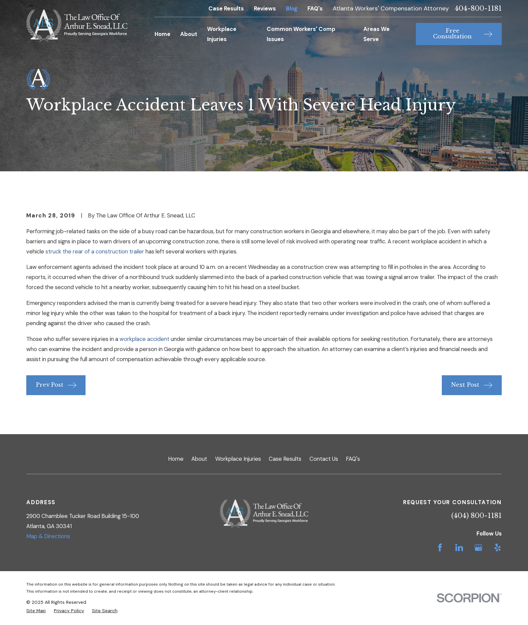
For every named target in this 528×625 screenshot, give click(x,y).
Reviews (265, 8)
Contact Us (323, 458)
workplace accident (144, 339)
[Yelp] (497, 547)
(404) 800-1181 (476, 516)
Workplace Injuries (238, 458)
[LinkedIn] (459, 547)
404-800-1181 (478, 8)
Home (176, 458)
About (199, 458)
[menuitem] (36, 610)
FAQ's (315, 8)
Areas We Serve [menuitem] (376, 34)
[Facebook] (440, 547)
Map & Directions (48, 536)
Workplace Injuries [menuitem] (221, 34)
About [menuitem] (188, 34)
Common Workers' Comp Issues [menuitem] (301, 34)
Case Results (226, 8)
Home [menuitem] (162, 34)
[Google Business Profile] (478, 547)
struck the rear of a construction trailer (94, 251)
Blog (291, 8)
